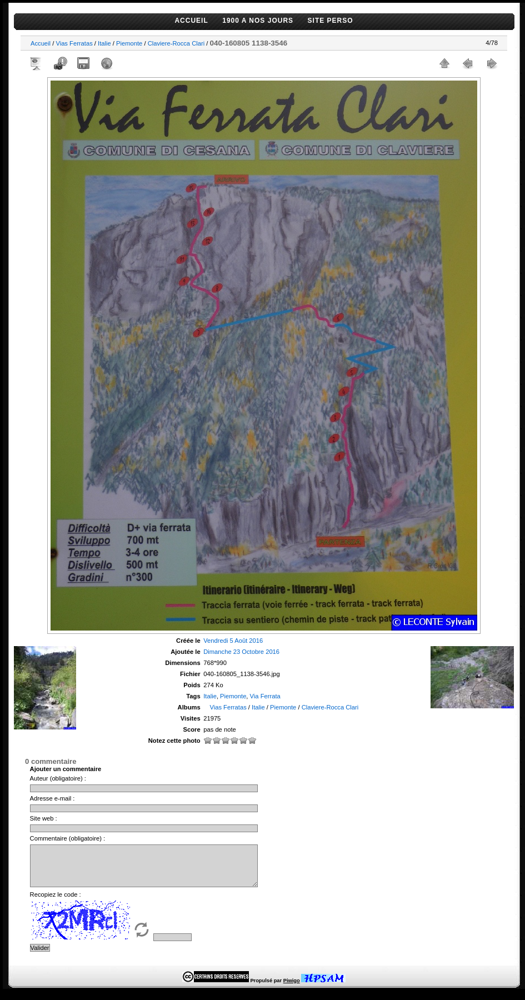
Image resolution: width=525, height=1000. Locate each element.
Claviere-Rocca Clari (176, 43)
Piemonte (129, 43)
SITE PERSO (330, 20)
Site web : (43, 818)
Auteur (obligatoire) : (58, 778)
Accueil (41, 43)
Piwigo (291, 989)
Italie (104, 43)
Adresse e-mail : (52, 798)
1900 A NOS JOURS (257, 20)
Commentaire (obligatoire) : (68, 838)
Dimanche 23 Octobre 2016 (241, 651)
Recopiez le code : (55, 902)
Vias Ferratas (74, 43)
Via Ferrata (265, 696)
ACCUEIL (191, 20)
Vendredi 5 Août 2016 (233, 640)
